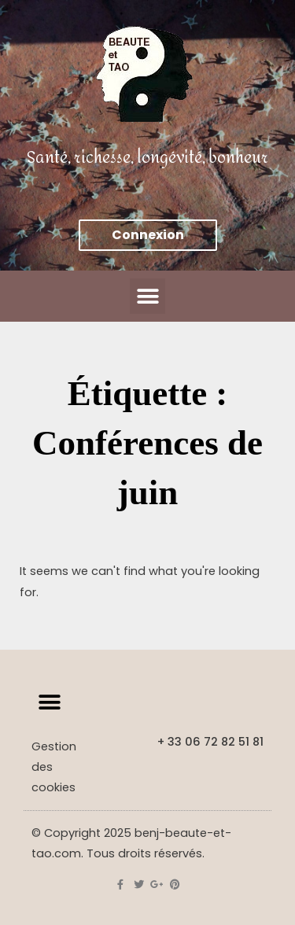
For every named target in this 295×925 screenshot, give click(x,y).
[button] (147, 296)
